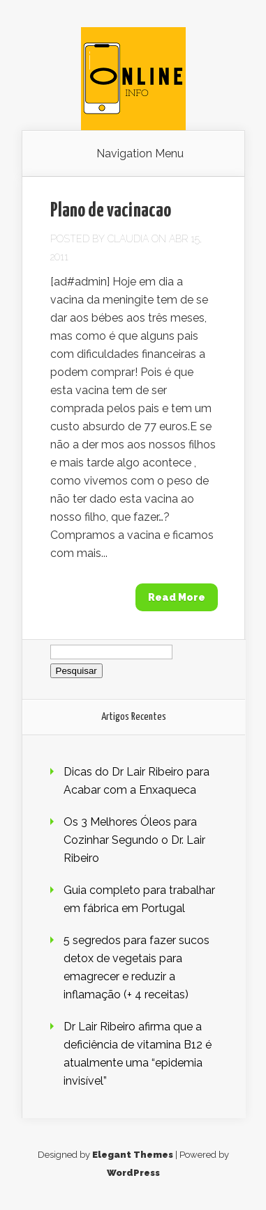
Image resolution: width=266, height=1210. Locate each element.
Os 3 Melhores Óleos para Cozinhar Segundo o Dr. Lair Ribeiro (134, 840)
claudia (128, 238)
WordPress (133, 1173)
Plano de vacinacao (110, 211)
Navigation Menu (140, 153)
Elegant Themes (132, 1154)
